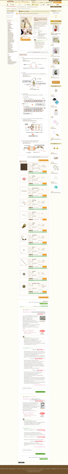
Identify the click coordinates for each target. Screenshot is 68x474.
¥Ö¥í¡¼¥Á (9, 31)
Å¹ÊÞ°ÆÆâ (57, 5)
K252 (33, 189)
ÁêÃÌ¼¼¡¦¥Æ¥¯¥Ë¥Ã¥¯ (50, 5)
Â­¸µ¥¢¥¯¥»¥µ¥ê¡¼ (10, 32)
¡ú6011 (44, 349)
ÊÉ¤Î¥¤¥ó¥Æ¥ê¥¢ (10, 49)
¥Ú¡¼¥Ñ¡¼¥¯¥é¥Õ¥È (10, 52)
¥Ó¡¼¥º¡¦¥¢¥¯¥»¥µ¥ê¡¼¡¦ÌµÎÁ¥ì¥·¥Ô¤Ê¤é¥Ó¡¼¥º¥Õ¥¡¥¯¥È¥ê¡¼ (34, 470)
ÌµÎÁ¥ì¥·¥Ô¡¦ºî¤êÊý (35, 5)
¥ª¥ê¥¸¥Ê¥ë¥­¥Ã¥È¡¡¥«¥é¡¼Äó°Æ (12, 61)
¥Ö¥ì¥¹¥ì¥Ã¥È (10, 30)
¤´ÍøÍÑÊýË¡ (34, 0)
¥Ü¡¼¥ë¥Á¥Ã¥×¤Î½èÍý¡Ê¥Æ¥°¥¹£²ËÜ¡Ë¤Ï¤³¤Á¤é (29, 120)
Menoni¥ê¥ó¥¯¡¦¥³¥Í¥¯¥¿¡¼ (36, 283)
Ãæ (57, 6)
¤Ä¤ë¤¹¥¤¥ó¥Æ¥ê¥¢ (10, 35)
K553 (33, 260)
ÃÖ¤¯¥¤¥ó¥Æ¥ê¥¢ (10, 50)
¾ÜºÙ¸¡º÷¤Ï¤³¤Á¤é (10, 15)
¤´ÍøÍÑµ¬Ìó (24, 468)
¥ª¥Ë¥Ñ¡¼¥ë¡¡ (34, 212)
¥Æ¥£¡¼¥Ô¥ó (34, 259)
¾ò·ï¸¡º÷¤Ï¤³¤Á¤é (10, 17)
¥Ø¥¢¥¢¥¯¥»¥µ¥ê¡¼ (10, 33)
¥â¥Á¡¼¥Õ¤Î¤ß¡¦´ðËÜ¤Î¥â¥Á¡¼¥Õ (12, 51)
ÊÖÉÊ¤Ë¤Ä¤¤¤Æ (45, 301)
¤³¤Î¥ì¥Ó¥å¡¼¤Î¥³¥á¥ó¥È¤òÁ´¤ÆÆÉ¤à (39, 446)
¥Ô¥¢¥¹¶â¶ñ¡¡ (34, 200)
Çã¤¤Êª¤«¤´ (57, 2)
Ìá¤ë (21, 462)
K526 (33, 236)
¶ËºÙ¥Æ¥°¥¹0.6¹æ (53, 128)
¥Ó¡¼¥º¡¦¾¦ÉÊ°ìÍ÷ (27, 5)
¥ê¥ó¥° (9, 29)
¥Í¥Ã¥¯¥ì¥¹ (9, 23)
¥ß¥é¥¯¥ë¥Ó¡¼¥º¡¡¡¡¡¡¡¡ (54, 153)
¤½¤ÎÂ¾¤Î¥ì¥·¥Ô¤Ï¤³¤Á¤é (37, 173)
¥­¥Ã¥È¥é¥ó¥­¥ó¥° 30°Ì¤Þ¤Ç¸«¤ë (55, 82)
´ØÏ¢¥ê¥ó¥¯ (48, 468)
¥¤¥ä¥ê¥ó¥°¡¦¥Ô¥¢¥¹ (10, 28)
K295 (33, 213)
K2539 (33, 201)
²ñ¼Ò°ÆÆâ (19, 468)
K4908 (33, 224)
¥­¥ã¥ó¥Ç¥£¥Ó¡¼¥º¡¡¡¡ (54, 182)
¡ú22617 (44, 358)
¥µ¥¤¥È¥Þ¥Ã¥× (59, 0)
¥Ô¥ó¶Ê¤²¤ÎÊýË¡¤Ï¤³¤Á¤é (26, 60)
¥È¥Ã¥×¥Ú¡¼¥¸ (9, 8)
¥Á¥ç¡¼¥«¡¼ (9, 26)
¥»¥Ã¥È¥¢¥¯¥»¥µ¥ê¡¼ (11, 34)
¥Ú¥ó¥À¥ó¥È (9, 27)
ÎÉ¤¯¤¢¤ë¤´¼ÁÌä (60, 468)
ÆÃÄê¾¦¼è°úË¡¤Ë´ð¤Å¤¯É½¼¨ (32, 468)
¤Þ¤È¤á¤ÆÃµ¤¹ (12, 5)
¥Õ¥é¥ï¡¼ (9, 57)
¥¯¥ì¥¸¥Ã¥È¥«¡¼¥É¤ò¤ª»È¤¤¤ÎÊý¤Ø (32, 6)
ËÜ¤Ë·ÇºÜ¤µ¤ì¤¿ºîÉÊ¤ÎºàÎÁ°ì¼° (12, 62)
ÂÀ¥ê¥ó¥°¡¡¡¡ (34, 271)
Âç (59, 6)
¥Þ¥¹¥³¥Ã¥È (9, 56)
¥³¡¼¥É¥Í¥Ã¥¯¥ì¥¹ (10, 24)
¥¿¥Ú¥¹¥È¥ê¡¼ (10, 60)
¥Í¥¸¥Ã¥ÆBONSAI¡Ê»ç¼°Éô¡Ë (55, 56)
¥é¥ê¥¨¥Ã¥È (9, 25)
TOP (7, 5)
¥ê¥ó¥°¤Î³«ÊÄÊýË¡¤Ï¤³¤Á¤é (26, 76)
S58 (32, 284)
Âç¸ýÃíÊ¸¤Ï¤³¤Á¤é (49, 2)
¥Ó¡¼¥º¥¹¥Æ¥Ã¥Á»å (54, 106)
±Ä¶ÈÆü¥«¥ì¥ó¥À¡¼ (12, 468)
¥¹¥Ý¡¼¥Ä (9, 58)
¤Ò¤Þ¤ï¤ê (52, 45)
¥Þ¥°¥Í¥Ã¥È (9, 48)
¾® (56, 6)
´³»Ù (8, 55)
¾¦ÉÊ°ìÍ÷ (51, 0)
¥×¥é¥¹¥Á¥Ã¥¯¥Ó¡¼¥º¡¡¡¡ (54, 173)
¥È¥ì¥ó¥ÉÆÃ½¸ (42, 5)
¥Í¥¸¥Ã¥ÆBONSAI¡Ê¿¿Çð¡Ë (55, 77)
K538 (33, 248)
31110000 (33, 165)
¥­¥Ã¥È (20, 5)
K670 (33, 272)
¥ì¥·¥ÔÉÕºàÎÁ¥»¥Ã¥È (11, 63)
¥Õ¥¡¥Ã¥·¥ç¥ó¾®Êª (10, 36)
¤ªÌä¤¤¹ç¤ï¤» (55, 0)
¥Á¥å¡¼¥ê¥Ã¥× (53, 66)
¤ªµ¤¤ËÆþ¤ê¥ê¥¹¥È (42, 2)
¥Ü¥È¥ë (52, 117)
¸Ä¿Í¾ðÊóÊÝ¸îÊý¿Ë (42, 468)
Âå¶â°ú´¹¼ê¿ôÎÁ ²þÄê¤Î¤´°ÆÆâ (21, 6)
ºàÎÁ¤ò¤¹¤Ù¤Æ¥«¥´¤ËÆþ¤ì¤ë (37, 156)
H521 (33, 177)
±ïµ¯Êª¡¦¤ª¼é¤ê (10, 59)
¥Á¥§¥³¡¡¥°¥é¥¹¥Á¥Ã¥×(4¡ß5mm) (56, 192)
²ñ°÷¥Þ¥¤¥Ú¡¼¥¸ (35, 2)
